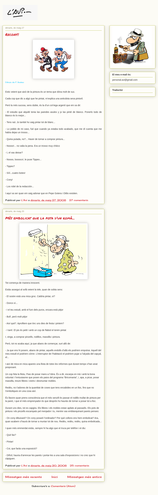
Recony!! (12, 34)
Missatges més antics (84, 477)
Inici (55, 477)
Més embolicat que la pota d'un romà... (40, 218)
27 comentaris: (79, 200)
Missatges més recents (23, 477)
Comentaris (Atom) (63, 486)
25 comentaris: (80, 465)
